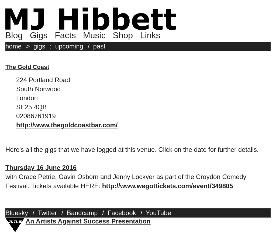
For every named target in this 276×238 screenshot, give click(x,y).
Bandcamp (82, 212)
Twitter (47, 212)
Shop (123, 35)
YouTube (158, 212)
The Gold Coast (27, 67)
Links (150, 35)
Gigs (39, 35)
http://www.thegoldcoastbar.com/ (67, 125)
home (13, 46)
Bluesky (16, 212)
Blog (14, 35)
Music (94, 35)
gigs (39, 46)
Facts (65, 35)
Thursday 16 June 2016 (41, 167)
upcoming (69, 46)
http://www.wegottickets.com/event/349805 (167, 186)
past (99, 46)
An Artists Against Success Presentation (88, 221)
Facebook (122, 212)
